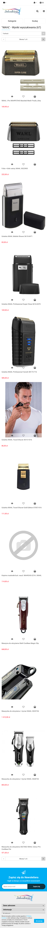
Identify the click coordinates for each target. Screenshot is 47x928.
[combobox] (23, 33)
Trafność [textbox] (5, 33)
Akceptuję (39, 921)
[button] (41, 2)
